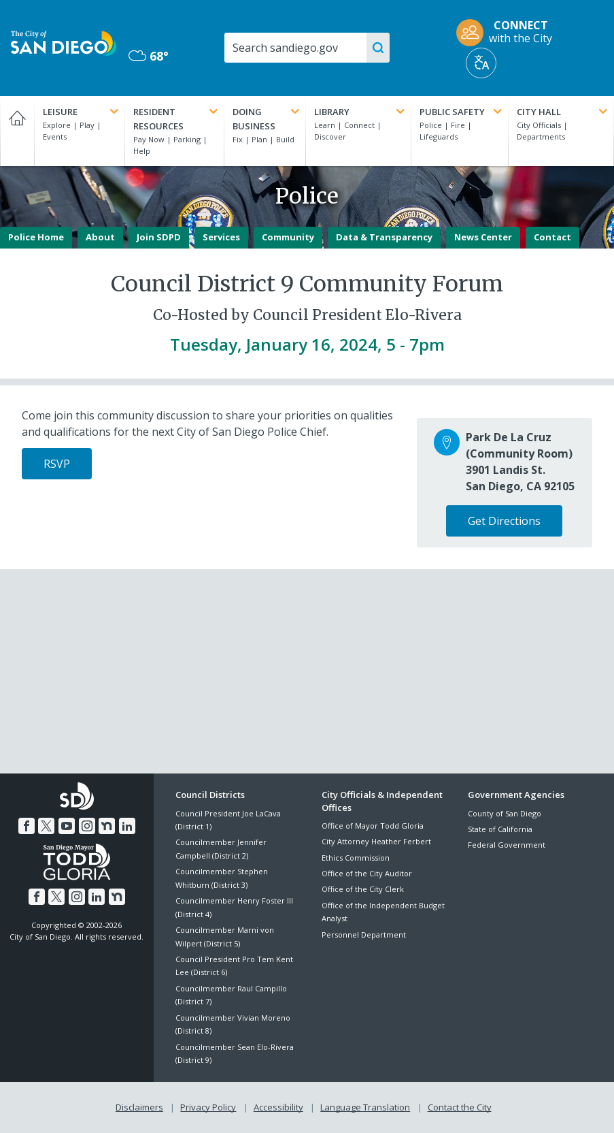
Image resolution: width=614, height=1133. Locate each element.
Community (288, 237)
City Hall (563, 111)
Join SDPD (159, 237)
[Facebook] (26, 826)
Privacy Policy (208, 1107)
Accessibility (278, 1107)
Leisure (82, 111)
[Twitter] (46, 826)
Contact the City (460, 1107)
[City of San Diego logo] (63, 42)
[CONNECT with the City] (508, 33)
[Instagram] (87, 826)
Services (221, 237)
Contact (552, 237)
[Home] (17, 131)
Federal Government (506, 845)
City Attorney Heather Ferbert (376, 841)
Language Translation (365, 1107)
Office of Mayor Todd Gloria (373, 825)
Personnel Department (364, 934)
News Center (483, 237)
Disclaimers (139, 1107)
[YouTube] (66, 826)
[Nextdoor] (107, 826)
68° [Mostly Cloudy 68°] (149, 56)
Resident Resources (176, 118)
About (100, 237)
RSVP (57, 463)
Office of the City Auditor (367, 873)
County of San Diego (504, 813)
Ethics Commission (356, 857)
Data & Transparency (384, 237)
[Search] (306, 48)
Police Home (36, 237)
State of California (500, 829)
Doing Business (267, 118)
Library (360, 111)
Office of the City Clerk (363, 889)
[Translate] (481, 63)
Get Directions (504, 520)
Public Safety (462, 111)
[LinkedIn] (127, 826)
